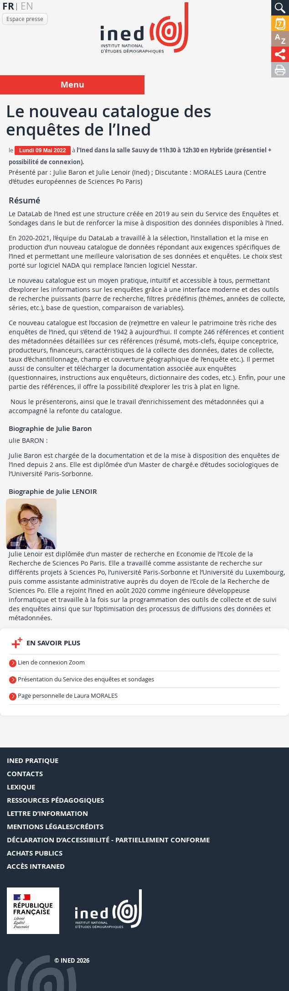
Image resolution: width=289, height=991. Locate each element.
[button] (280, 8)
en (27, 6)
